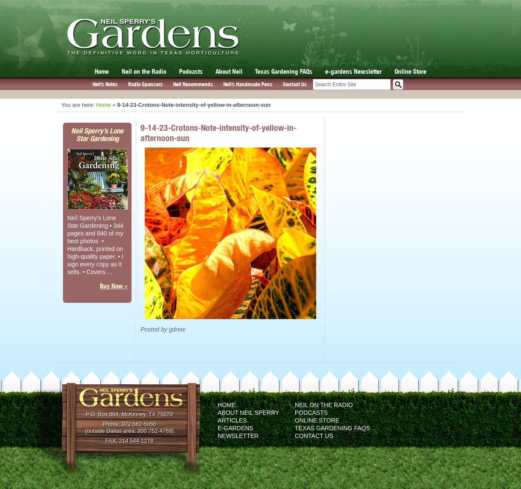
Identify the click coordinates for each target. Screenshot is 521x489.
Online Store (410, 71)
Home (102, 71)
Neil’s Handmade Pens (247, 84)
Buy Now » (113, 286)
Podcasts (191, 71)
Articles (232, 420)
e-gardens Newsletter (353, 71)
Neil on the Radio (144, 71)
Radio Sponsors (145, 84)
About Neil (229, 71)
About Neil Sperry (248, 412)
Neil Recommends (193, 84)
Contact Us (295, 84)
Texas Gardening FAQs (283, 71)
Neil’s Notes (105, 84)
